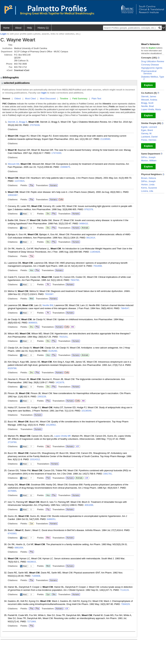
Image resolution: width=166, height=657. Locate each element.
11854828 (95, 252)
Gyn (48, 594)
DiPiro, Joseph (148, 157)
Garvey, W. (146, 133)
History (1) (43, 27)
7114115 (124, 590)
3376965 (12, 491)
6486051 (51, 519)
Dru (48, 214)
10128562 (51, 425)
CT (77, 446)
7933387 (49, 294)
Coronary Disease (150, 64)
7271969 (31, 621)
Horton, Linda (147, 184)
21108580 (105, 139)
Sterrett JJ (13, 122)
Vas (48, 446)
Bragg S (23, 122)
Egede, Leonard (149, 127)
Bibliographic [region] (10, 77)
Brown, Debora (148, 178)
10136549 (86, 410)
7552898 (97, 266)
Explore (148, 85)
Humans (53, 185)
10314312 (35, 459)
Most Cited (30, 98)
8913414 (90, 237)
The (31, 256)
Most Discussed (48, 98)
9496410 (83, 223)
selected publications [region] (16, 82)
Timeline (64, 98)
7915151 (63, 336)
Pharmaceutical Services (148, 72)
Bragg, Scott (147, 103)
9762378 (88, 209)
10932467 (13, 195)
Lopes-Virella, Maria (151, 109)
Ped (48, 478)
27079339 (35, 125)
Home (6, 27)
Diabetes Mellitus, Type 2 (152, 77)
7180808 (36, 576)
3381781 (107, 473)
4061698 (88, 505)
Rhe (48, 538)
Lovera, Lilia (147, 191)
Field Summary (79, 98)
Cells (61, 199)
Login (3, 34)
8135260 (52, 351)
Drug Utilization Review (152, 61)
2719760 (12, 442)
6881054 (19, 547)
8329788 (12, 368)
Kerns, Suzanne (149, 187)
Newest (6, 98)
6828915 (31, 561)
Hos (31, 270)
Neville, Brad (147, 106)
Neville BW (47, 305)
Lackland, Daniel (149, 136)
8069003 (32, 322)
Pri (48, 284)
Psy (48, 509)
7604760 (74, 280)
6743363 (12, 533)
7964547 (125, 308)
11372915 (19, 181)
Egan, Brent (147, 130)
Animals (85, 228)
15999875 (65, 167)
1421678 (59, 382)
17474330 (56, 153)
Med (31, 299)
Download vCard (21, 70)
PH (72, 327)
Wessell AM (13, 164)
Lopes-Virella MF (62, 436)
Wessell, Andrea (149, 99)
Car (31, 523)
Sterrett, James (148, 96)
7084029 (125, 604)
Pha (31, 185)
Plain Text (96, 98)
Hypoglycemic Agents (151, 68)
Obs (53, 594)
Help (29, 27)
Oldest (17, 98)
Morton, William (148, 160)
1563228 (41, 396)
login (44, 92)
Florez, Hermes (148, 140)
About (18, 27)
